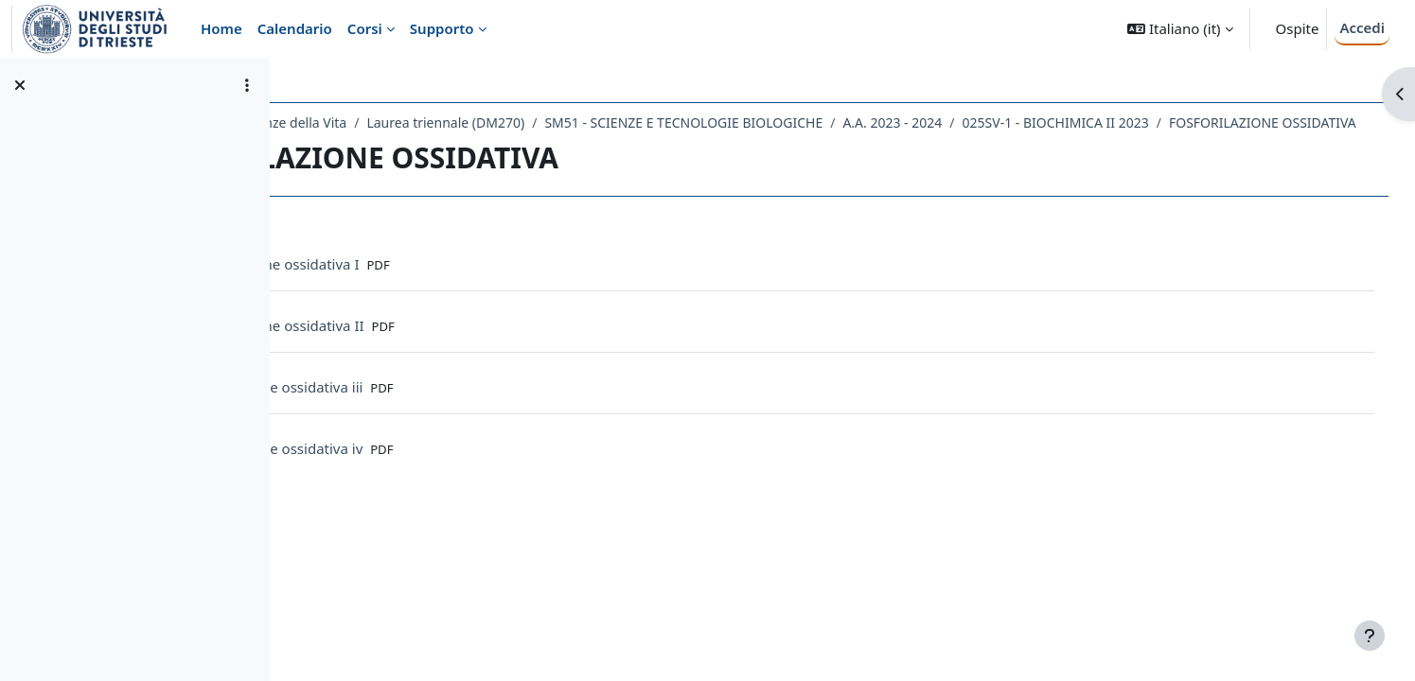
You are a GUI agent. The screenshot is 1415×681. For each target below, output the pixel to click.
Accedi (1362, 27)
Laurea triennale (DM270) (614, 122)
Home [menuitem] (221, 28)
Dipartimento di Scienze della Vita (411, 122)
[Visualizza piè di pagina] (1369, 635)
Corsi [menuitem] (364, 28)
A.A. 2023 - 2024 (1060, 122)
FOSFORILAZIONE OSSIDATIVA (420, 147)
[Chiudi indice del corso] (20, 85)
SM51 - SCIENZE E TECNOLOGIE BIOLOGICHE (852, 122)
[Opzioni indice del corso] (247, 85)
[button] (1180, 29)
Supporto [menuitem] (442, 28)
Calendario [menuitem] (294, 28)
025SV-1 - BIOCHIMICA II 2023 (1224, 122)
